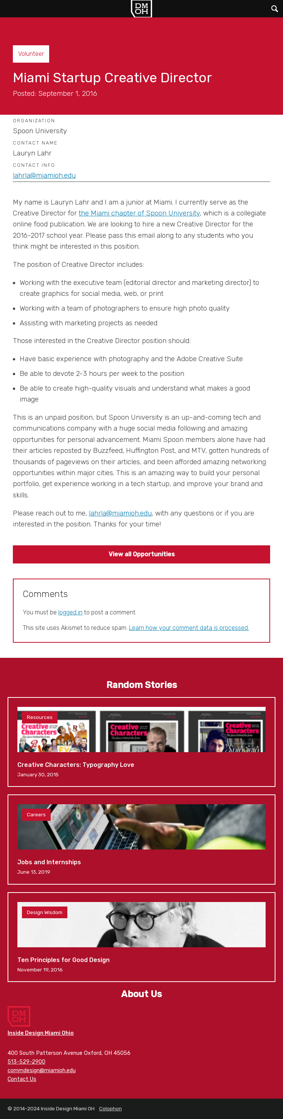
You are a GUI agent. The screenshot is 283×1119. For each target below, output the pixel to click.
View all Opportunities (142, 554)
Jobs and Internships (141, 839)
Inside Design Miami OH (141, 8)
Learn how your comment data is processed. (189, 627)
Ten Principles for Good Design (141, 937)
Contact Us (22, 1079)
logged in (70, 612)
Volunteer (31, 53)
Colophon (110, 1108)
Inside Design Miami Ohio (41, 1033)
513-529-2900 (26, 1062)
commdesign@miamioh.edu (42, 1070)
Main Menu (8, 8)
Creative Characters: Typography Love (141, 742)
